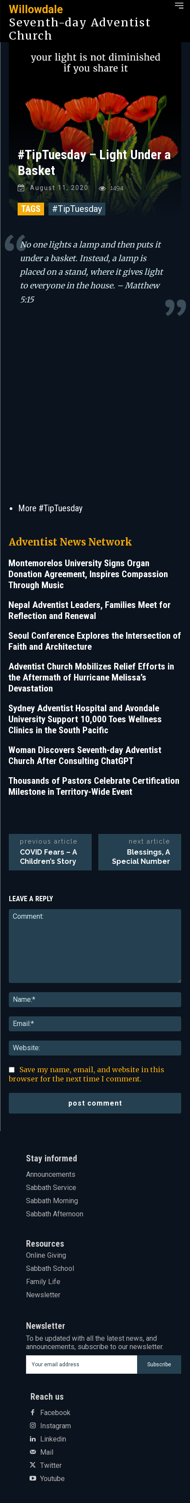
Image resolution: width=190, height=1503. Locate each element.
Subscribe (159, 1364)
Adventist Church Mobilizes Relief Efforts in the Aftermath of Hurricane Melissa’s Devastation (91, 677)
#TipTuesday (77, 209)
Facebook (55, 1412)
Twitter (51, 1465)
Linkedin (53, 1439)
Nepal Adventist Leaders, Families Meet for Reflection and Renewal (89, 610)
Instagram (55, 1426)
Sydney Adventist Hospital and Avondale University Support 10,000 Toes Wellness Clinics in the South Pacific (85, 719)
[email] (81, 1364)
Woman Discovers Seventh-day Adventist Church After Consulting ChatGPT (84, 755)
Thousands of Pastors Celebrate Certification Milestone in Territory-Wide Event (93, 786)
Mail (46, 1452)
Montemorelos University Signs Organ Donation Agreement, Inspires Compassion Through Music (88, 574)
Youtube (52, 1478)
